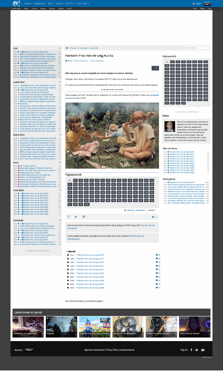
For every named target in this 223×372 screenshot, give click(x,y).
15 (146, 180)
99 (81, 204)
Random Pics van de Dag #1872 (38, 200)
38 (97, 188)
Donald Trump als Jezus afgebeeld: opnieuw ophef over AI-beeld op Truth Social (38, 108)
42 (119, 188)
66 (75, 196)
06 (97, 180)
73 (113, 196)
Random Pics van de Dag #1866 (38, 214)
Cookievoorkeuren (127, 349)
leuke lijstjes (140, 210)
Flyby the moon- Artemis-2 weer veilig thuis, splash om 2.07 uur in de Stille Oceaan (38, 235)
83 (81, 200)
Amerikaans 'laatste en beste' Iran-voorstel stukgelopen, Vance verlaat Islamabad (38, 70)
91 (124, 200)
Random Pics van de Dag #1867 (38, 212)
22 (97, 184)
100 (86, 204)
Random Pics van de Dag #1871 (38, 203)
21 (92, 184)
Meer (86, 3)
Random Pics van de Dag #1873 (38, 72)
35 (81, 188)
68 (86, 196)
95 (146, 200)
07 (103, 180)
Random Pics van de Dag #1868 (38, 209)
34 (75, 188)
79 (146, 196)
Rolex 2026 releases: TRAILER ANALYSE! (38, 168)
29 (135, 184)
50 (75, 192)
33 (70, 188)
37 (92, 188)
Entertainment (40, 3)
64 (152, 192)
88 (108, 200)
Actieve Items (16, 8)
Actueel (28, 3)
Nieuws (26, 8)
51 (81, 192)
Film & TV (70, 3)
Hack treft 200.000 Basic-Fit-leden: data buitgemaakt (38, 56)
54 (97, 192)
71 (103, 196)
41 (113, 188)
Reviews (43, 8)
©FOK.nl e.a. (207, 357)
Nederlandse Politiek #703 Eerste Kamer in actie (38, 186)
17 (70, 184)
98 (75, 204)
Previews (52, 8)
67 (81, 196)
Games (59, 3)
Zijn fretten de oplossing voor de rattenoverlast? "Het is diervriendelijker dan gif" (38, 110)
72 (108, 196)
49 (70, 192)
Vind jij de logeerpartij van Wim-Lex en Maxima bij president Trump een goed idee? (38, 122)
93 (135, 200)
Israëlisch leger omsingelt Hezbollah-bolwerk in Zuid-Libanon (38, 156)
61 (135, 192)
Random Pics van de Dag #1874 (38, 63)
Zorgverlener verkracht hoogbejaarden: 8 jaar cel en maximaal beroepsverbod (38, 99)
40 (108, 188)
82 (75, 200)
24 (108, 184)
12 (130, 180)
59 (124, 192)
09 (113, 180)
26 (119, 184)
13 (135, 180)
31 (146, 184)
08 (108, 180)
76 (130, 196)
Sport (51, 3)
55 (103, 192)
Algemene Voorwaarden (94, 349)
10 (119, 180)
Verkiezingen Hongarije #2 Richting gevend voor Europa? (38, 184)
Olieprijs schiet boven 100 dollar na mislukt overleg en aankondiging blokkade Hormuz (38, 124)
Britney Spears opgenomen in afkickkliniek (38, 117)
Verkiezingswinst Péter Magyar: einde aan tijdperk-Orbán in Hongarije (38, 97)
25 (113, 184)
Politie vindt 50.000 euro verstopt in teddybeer (38, 115)
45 (135, 188)
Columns (34, 8)
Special (73, 48)
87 (103, 200)
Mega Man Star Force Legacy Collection (38, 119)
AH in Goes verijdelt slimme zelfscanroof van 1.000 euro (38, 61)
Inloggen (197, 3)
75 (124, 196)
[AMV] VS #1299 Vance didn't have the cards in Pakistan (38, 170)
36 (86, 188)
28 (130, 184)
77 (135, 196)
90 (119, 200)
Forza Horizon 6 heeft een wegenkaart (38, 92)
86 (97, 200)
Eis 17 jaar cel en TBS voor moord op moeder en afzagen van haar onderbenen (38, 88)
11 (124, 180)
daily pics (130, 210)
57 (113, 192)
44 (130, 188)
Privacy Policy (112, 349)
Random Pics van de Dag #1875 (38, 52)
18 (75, 184)
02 (75, 180)
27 (124, 184)
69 (92, 196)
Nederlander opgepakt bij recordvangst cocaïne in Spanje (38, 75)
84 (86, 200)
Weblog (202, 8)
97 (70, 204)
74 (119, 196)
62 (141, 192)
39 (103, 188)
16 (152, 180)
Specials (61, 8)
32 (152, 184)
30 (141, 184)
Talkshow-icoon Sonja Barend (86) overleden (38, 68)
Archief (69, 8)
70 (97, 196)
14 (141, 180)
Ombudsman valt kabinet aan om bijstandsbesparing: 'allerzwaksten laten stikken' (38, 77)
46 (141, 188)
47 (146, 188)
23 (103, 184)
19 (81, 184)
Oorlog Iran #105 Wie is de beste (38, 179)
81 (70, 200)
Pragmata (38, 104)
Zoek (209, 8)
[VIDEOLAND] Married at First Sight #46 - (38, 175)
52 (86, 192)
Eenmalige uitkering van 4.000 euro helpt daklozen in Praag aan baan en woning (38, 126)
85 (92, 200)
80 (152, 196)
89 (113, 200)
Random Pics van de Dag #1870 (38, 205)
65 (70, 196)
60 (130, 192)
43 (124, 188)
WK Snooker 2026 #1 (38, 166)
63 (146, 192)
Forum (195, 8)
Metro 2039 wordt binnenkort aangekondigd (38, 94)
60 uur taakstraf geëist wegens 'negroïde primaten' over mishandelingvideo (38, 54)
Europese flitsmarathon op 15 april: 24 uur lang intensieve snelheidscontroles (38, 154)
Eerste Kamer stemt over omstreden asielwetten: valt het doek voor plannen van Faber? (38, 113)
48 (152, 188)
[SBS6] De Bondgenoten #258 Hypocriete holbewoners (38, 182)
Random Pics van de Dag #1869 (38, 207)
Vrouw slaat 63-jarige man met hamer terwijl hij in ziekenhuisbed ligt (38, 244)
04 (86, 180)
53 (92, 192)
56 (108, 192)
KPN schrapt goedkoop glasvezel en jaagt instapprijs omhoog (38, 59)
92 (130, 200)
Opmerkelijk (94, 48)
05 (92, 180)
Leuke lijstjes (83, 48)
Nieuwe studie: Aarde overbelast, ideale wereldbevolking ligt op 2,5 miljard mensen (38, 106)
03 (81, 180)
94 (141, 200)
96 (152, 200)
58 (119, 192)
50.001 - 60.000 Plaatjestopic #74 (38, 177)
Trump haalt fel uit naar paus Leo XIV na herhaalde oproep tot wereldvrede (38, 129)
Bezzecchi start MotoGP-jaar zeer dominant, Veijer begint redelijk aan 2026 (38, 66)
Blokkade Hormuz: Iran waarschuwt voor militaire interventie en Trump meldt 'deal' (38, 85)
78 (141, 196)
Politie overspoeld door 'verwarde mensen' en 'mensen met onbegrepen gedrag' (38, 242)
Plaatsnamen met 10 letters (38, 173)
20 (86, 184)
